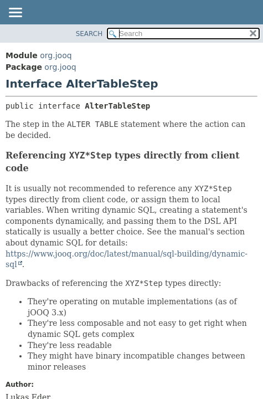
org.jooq (55, 55)
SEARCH (89, 34)
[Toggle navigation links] (15, 13)
